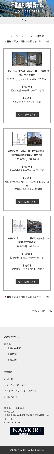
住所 (28, 41)
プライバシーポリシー (15, 385)
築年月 (36, 41)
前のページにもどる (42, 311)
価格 (8, 41)
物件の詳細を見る (27, 114)
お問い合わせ (10, 397)
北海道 (7, 343)
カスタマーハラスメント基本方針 (20, 391)
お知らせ (8, 378)
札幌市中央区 (14, 348)
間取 (22, 41)
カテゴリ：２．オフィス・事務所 (27, 36)
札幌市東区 (13, 354)
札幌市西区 (13, 360)
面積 (15, 41)
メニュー (27, 20)
